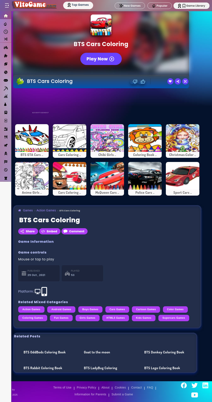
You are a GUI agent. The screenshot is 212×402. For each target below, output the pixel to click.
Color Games (175, 309)
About (105, 387)
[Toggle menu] (6, 5)
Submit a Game (122, 394)
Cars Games (117, 309)
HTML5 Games (115, 317)
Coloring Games (32, 317)
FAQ (150, 387)
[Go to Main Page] (34, 5)
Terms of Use (62, 387)
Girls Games (87, 317)
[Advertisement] (107, 99)
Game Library (194, 6)
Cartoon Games (146, 309)
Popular (159, 6)
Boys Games (90, 309)
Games (28, 210)
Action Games (46, 210)
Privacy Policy (86, 387)
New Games (130, 6)
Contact (136, 387)
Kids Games (143, 317)
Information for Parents (90, 394)
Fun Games (61, 317)
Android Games (61, 309)
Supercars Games (174, 317)
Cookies (120, 387)
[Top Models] (78, 4)
